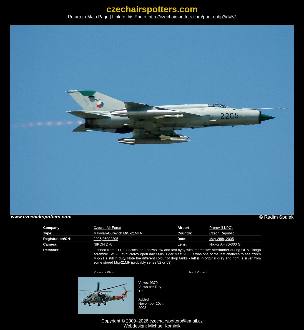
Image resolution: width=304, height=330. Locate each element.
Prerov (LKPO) (221, 228)
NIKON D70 (103, 244)
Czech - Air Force (107, 228)
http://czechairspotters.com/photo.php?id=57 (192, 16)
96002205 (110, 239)
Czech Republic (221, 233)
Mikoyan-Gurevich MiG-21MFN (118, 233)
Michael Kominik (164, 326)
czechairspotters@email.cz (176, 321)
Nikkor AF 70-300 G (224, 244)
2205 (97, 239)
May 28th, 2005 (221, 239)
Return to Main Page (88, 16)
